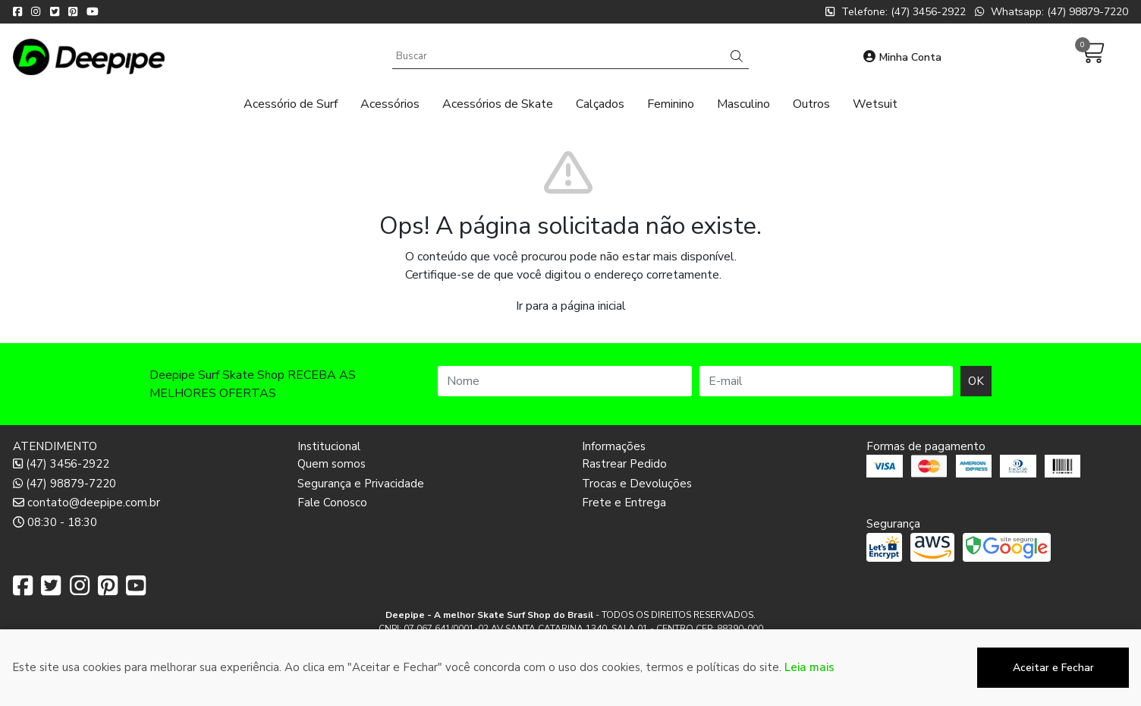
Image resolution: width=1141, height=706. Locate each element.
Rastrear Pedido (624, 463)
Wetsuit (875, 104)
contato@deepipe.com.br (86, 502)
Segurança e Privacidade (360, 483)
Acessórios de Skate (497, 104)
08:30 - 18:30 (55, 522)
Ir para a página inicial (571, 306)
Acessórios (390, 104)
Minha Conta (902, 57)
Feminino (670, 104)
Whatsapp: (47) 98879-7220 (1051, 12)
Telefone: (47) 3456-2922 (895, 12)
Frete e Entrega (624, 502)
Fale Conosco (332, 502)
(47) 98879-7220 (64, 483)
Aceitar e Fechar (1053, 667)
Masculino (743, 104)
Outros (811, 104)
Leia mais (809, 667)
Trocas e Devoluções (637, 483)
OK (976, 381)
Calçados (600, 104)
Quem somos (331, 463)
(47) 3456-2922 (61, 463)
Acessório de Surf (291, 104)
